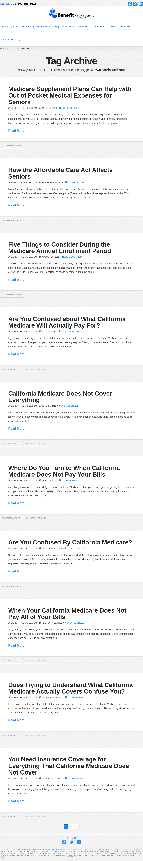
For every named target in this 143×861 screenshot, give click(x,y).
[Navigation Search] (19, 39)
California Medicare (12, 146)
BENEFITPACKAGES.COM (54, 850)
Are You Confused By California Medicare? (70, 542)
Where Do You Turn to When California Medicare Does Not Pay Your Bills (64, 471)
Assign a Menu (71, 838)
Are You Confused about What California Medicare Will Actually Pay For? (67, 322)
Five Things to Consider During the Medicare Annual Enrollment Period (59, 247)
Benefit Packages (11, 369)
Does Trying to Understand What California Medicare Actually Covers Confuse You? (70, 688)
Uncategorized (69, 108)
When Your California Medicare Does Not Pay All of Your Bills (67, 613)
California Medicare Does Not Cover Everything (60, 396)
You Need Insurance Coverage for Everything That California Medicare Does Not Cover (68, 766)
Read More (16, 131)
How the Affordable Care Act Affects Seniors (60, 173)
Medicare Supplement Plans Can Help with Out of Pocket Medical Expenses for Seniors (69, 95)
